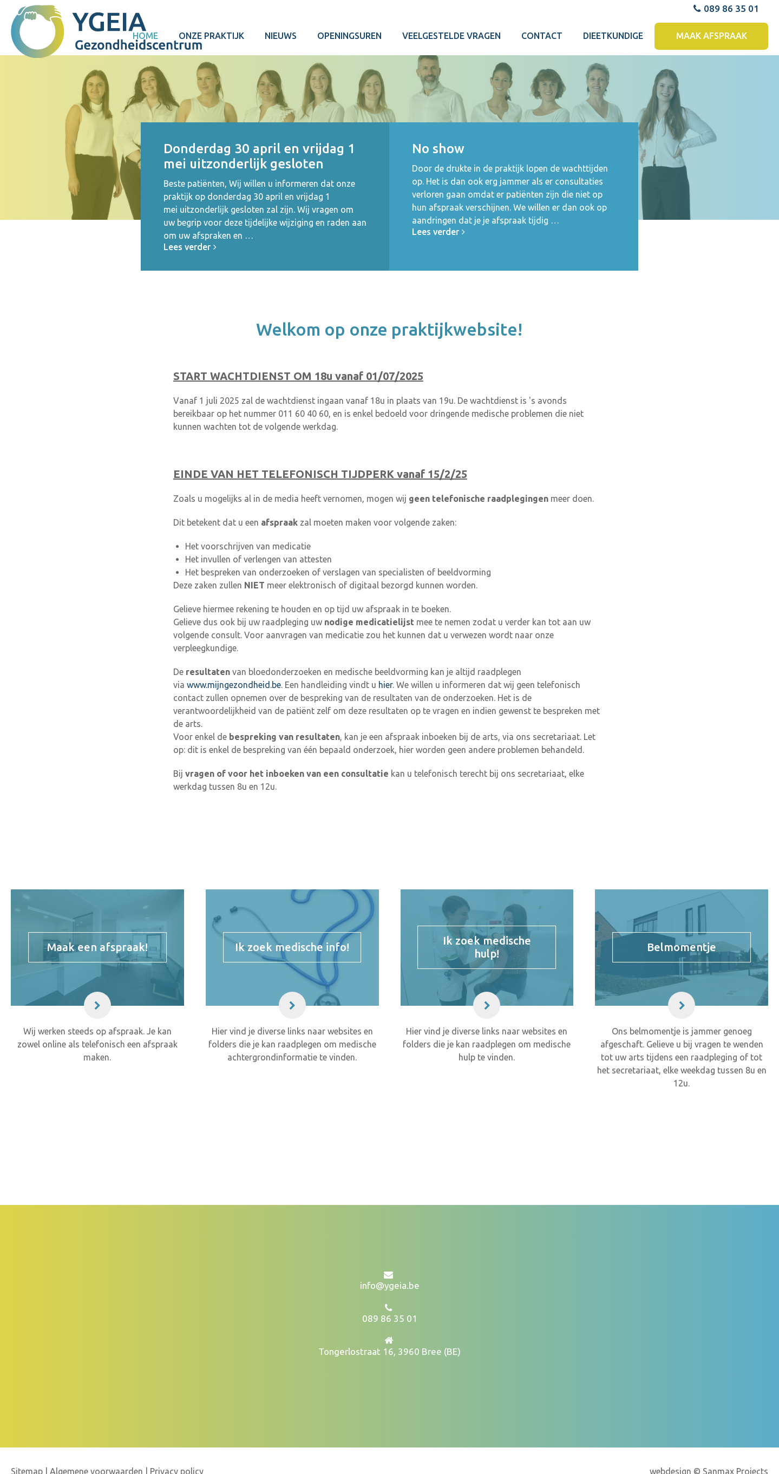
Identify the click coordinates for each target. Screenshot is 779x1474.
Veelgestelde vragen (451, 82)
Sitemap (28, 1449)
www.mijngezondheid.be (234, 740)
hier (385, 740)
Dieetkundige (613, 82)
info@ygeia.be (390, 1263)
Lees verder (191, 302)
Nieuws (281, 82)
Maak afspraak (711, 82)
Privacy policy (177, 1449)
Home (145, 82)
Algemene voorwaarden (96, 1449)
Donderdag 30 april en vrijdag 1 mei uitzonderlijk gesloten (259, 212)
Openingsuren (349, 82)
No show (438, 204)
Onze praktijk (211, 82)
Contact (541, 82)
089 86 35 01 (725, 54)
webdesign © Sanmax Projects (709, 1449)
